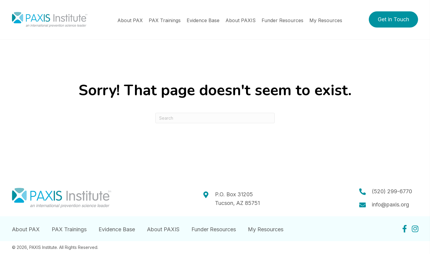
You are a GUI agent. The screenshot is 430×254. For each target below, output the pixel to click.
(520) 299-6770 (392, 191)
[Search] (215, 118)
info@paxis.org (390, 204)
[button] (393, 19)
